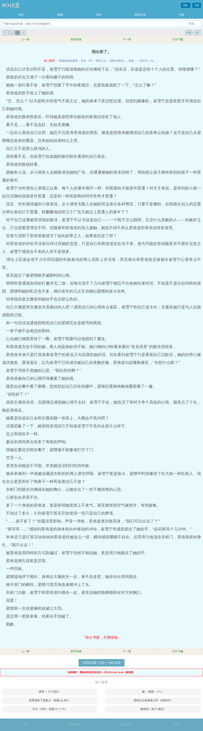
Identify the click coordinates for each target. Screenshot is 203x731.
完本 (99, 14)
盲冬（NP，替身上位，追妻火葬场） (103, 60)
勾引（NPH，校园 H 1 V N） (49, 709)
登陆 (185, 5)
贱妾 (131, 60)
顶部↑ (176, 724)
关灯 (197, 32)
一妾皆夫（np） (146, 60)
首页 (25, 724)
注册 (196, 5)
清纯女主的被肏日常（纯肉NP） (153, 700)
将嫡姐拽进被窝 (68, 60)
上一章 (25, 39)
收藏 (60, 14)
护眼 (188, 32)
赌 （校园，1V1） (153, 691)
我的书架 (74, 724)
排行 (21, 14)
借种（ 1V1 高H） (50, 691)
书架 (181, 14)
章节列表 (76, 39)
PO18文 (11, 5)
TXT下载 (177, 39)
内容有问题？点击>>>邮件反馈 (101, 662)
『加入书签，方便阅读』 (101, 637)
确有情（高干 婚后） (153, 709)
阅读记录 (140, 14)
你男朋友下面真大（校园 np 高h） (50, 700)
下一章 (127, 39)
